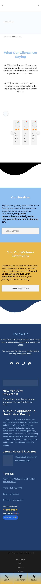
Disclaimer (20, 559)
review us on (10, 517)
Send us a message (11, 494)
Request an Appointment (13, 500)
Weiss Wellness (10, 506)
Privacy (20, 567)
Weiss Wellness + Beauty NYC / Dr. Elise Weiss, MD (21, 553)
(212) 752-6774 (15, 488)
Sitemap (20, 571)
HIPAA (20, 563)
